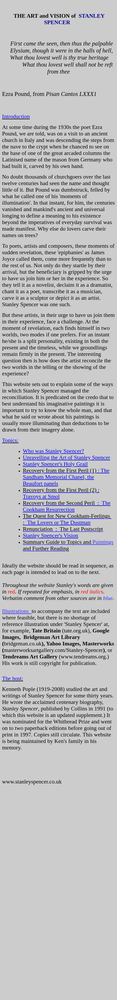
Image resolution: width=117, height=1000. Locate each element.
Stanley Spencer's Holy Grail (55, 464)
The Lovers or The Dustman (67, 519)
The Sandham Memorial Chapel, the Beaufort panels (66, 477)
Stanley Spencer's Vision (50, 535)
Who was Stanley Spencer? (53, 451)
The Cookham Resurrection (67, 506)
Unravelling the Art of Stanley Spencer (66, 457)
